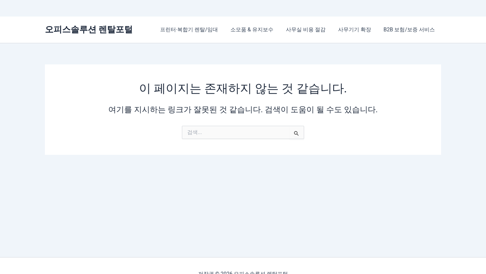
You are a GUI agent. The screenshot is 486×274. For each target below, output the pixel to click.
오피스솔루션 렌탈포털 (89, 29)
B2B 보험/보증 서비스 (410, 29)
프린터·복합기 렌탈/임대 (198, 29)
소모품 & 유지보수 (258, 29)
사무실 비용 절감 (310, 29)
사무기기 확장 (357, 29)
